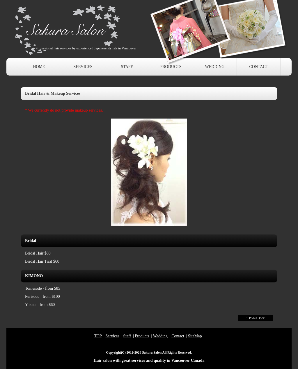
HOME (39, 67)
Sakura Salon (152, 352)
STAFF (127, 67)
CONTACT (258, 67)
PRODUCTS (170, 67)
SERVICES (82, 67)
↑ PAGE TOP (255, 317)
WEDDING (215, 67)
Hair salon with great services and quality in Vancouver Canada (149, 360)
